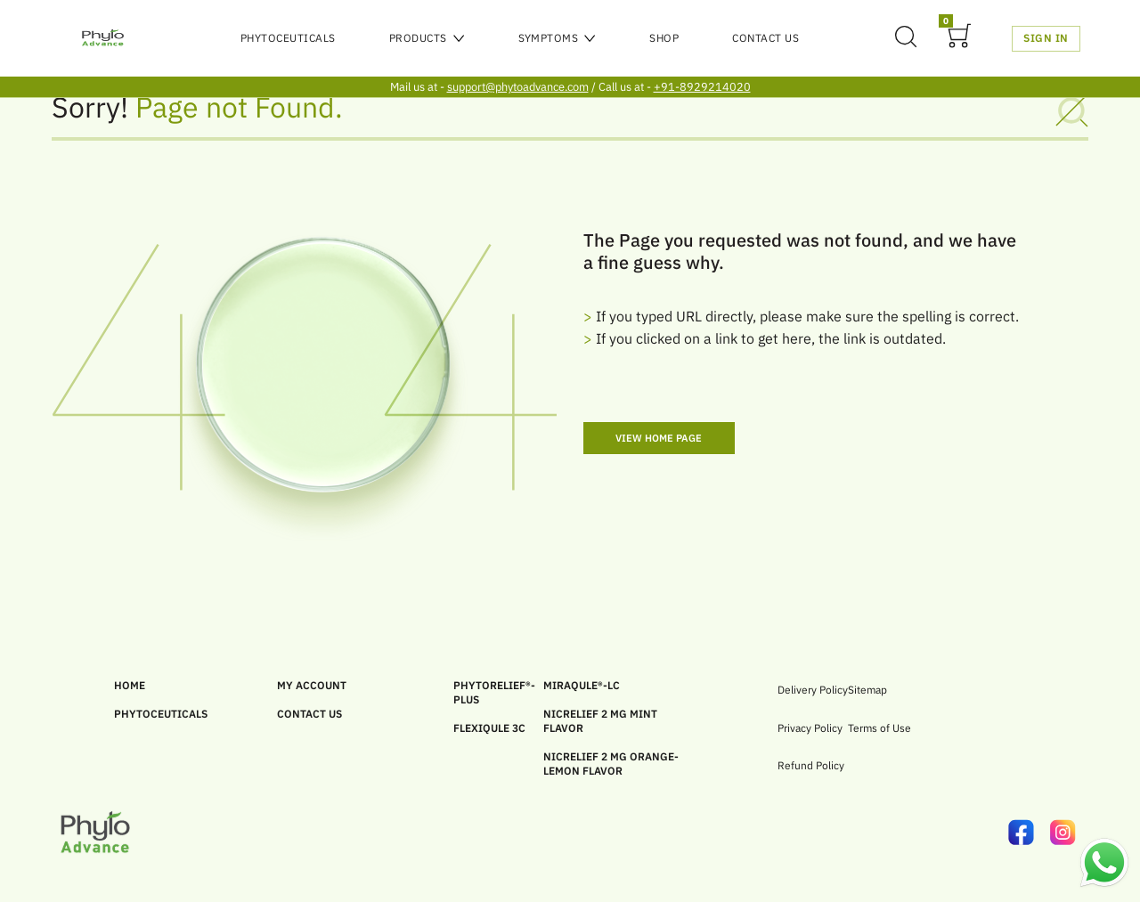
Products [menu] (427, 38)
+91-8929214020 (702, 86)
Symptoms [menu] (557, 38)
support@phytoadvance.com (518, 86)
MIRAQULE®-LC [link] (581, 685)
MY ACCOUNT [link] (311, 685)
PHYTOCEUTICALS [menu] (288, 38)
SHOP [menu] (664, 38)
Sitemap (867, 689)
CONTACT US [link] (309, 713)
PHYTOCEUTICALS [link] (161, 713)
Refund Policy (811, 765)
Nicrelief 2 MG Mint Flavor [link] (600, 721)
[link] (1029, 833)
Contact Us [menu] (765, 38)
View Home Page (658, 437)
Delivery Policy (813, 689)
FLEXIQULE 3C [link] (489, 728)
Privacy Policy (810, 728)
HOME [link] (129, 685)
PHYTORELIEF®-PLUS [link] (494, 692)
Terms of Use (879, 728)
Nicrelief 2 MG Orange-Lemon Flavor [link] (611, 763)
